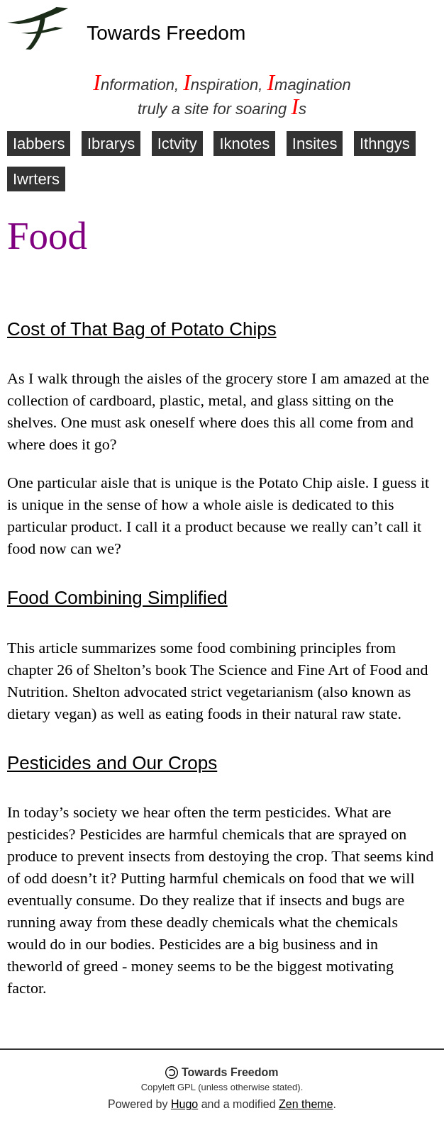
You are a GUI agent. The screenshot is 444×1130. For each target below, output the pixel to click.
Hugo (184, 1104)
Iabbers (39, 143)
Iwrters (36, 179)
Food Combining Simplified (117, 597)
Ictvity (177, 143)
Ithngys (385, 143)
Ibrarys (111, 143)
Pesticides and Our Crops (112, 762)
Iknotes (244, 143)
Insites (315, 143)
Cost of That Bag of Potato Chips (142, 329)
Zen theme (306, 1104)
